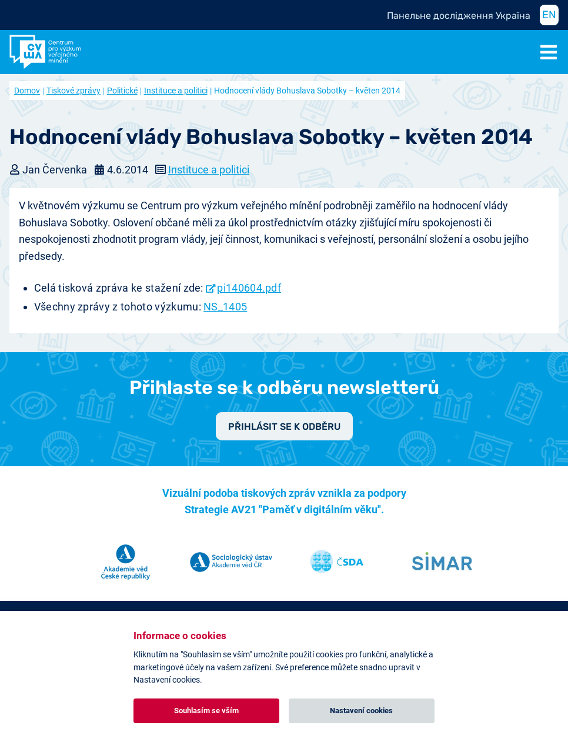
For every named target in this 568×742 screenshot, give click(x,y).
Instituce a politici (176, 90)
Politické (122, 90)
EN (549, 15)
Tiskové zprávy (73, 90)
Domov (27, 90)
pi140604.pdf (249, 288)
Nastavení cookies (361, 710)
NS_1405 (225, 306)
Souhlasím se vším (206, 710)
